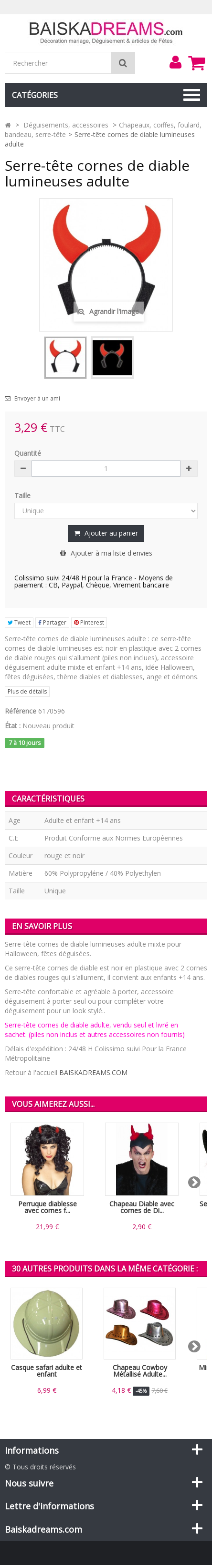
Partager (52, 622)
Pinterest (89, 622)
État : (13, 725)
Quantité (27, 453)
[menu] (175, 62)
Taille (23, 495)
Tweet (19, 622)
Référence (20, 710)
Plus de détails (27, 691)
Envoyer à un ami (37, 398)
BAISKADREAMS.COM (93, 1072)
